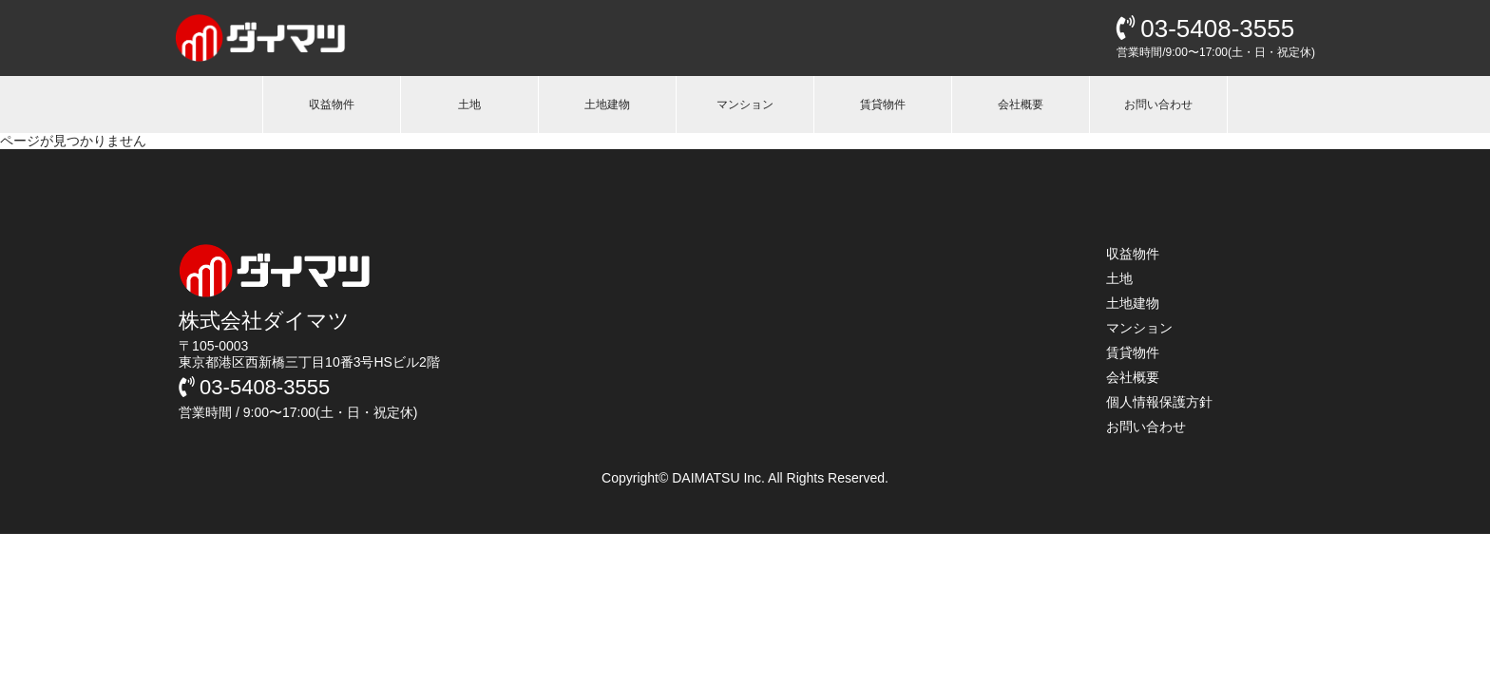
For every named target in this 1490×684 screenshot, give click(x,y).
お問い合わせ (1158, 104)
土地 (469, 104)
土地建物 (607, 104)
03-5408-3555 (1205, 28)
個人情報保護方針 (1159, 401)
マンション (745, 104)
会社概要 (1020, 104)
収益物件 (331, 104)
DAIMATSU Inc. (720, 477)
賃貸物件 (883, 104)
